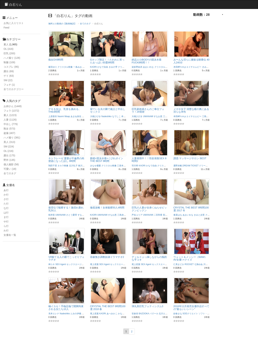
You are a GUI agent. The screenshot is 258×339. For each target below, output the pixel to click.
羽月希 (135, 165)
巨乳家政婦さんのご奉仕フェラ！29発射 (148, 110)
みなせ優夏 (95, 165)
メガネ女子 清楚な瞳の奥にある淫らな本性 (191, 110)
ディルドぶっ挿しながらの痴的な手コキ (149, 258)
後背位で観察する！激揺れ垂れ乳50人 (65, 209)
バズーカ (154, 313)
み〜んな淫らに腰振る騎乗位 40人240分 (191, 61)
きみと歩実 (207, 67)
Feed (6, 27)
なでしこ (116, 116)
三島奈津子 (168, 116)
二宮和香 (158, 215)
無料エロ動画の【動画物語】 (62, 23)
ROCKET (189, 264)
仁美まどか (178, 264)
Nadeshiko (106, 116)
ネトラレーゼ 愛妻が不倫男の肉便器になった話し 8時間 (66, 159)
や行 (6, 221)
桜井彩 (51, 215)
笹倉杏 (135, 313)
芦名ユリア (137, 215)
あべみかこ (112, 313)
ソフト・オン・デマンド (210, 313)
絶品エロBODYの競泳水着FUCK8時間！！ (146, 61)
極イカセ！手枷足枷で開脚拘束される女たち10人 (65, 307)
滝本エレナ (53, 313)
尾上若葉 (94, 264)
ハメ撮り (12, 57)
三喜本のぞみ (123, 165)
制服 (9, 62)
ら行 (6, 226)
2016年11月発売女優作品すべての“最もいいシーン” (191, 307)
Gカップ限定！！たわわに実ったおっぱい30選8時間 (107, 61)
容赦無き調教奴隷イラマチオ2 (107, 257)
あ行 (6, 190)
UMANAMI (148, 116)
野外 (9, 159)
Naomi (61, 116)
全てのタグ (10, 173)
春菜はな (177, 215)
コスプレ (11, 66)
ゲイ (9, 75)
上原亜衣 (52, 116)
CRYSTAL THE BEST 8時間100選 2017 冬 (191, 209)
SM (8, 80)
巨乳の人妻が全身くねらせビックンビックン (149, 209)
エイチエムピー (193, 67)
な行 (6, 208)
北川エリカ (164, 313)
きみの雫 (113, 67)
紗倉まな (177, 313)
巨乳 (9, 53)
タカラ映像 (63, 165)
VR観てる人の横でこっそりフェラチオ (66, 258)
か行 (6, 194)
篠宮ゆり (52, 67)
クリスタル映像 (65, 67)
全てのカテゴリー (14, 89)
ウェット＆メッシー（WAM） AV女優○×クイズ (190, 258)
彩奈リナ (167, 215)
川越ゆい (207, 264)
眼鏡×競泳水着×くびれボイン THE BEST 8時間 (106, 159)
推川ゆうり (83, 165)
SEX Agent (60, 264)
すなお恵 (158, 116)
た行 (6, 203)
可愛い (10, 168)
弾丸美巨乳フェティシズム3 (147, 306)
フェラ (11, 110)
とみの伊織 (75, 313)
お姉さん (13, 106)
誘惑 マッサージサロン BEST (189, 158)
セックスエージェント (77, 264)
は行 (6, 212)
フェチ (9, 84)
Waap (67, 116)
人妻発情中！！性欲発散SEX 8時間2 (149, 159)
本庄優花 (125, 116)
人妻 (10, 119)
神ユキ (51, 264)
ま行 (6, 217)
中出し (11, 124)
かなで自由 (102, 67)
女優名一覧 (10, 235)
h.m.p (183, 67)
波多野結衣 (137, 67)
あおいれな (148, 67)
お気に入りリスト (14, 23)
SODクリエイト (190, 313)
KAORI (93, 67)
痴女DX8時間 (55, 59)
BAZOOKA (144, 313)
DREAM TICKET (191, 165)
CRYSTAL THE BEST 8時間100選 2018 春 (108, 307)
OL (8, 48)
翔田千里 (52, 165)
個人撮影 (11, 164)
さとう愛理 (71, 215)
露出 (9, 71)
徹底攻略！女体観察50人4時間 (107, 207)
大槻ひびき (95, 116)
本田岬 (176, 67)
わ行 (6, 230)
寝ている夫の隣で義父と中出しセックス (107, 110)
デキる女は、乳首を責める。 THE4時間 (64, 110)
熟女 (9, 128)
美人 (9, 142)
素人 (6, 44)
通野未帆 (177, 165)
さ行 (6, 199)
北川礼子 (73, 165)
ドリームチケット (207, 165)
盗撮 (9, 133)
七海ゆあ (198, 264)
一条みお (77, 67)
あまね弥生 (76, 116)
